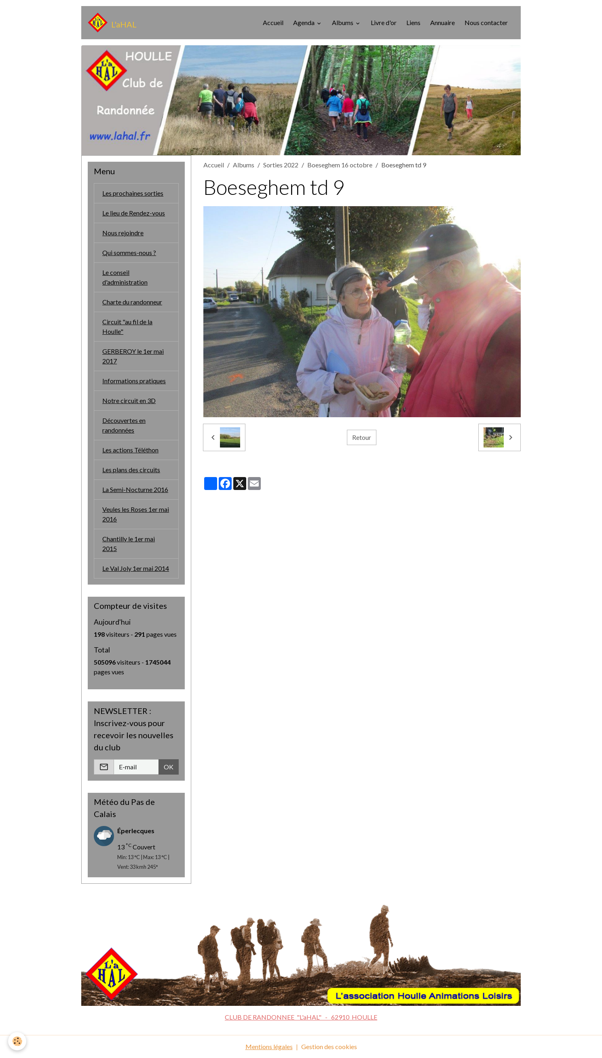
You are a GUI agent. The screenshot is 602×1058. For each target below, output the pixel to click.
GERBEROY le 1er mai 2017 (133, 356)
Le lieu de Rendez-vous (133, 213)
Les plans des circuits (131, 469)
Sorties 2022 (280, 165)
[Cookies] (17, 1041)
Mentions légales (269, 1046)
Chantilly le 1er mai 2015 (128, 543)
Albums (343, 22)
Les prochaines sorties (132, 193)
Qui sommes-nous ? (129, 252)
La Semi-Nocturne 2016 (135, 489)
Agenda (304, 22)
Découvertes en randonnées (124, 425)
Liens (413, 22)
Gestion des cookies (329, 1046)
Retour (361, 437)
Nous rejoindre (123, 233)
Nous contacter (486, 22)
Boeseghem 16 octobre (339, 165)
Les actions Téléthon (130, 450)
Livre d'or (384, 22)
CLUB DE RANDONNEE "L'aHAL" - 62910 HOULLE (301, 1017)
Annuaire (442, 22)
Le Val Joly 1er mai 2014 (135, 568)
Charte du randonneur (132, 302)
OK (168, 767)
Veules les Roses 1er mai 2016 (135, 514)
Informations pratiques (134, 380)
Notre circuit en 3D (129, 400)
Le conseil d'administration (125, 277)
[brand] (112, 23)
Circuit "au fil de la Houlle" (127, 326)
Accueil (273, 22)
